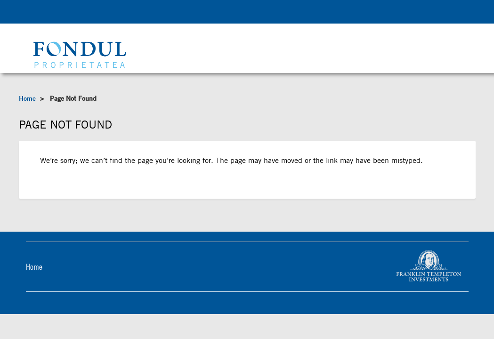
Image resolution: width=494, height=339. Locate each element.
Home (27, 98)
